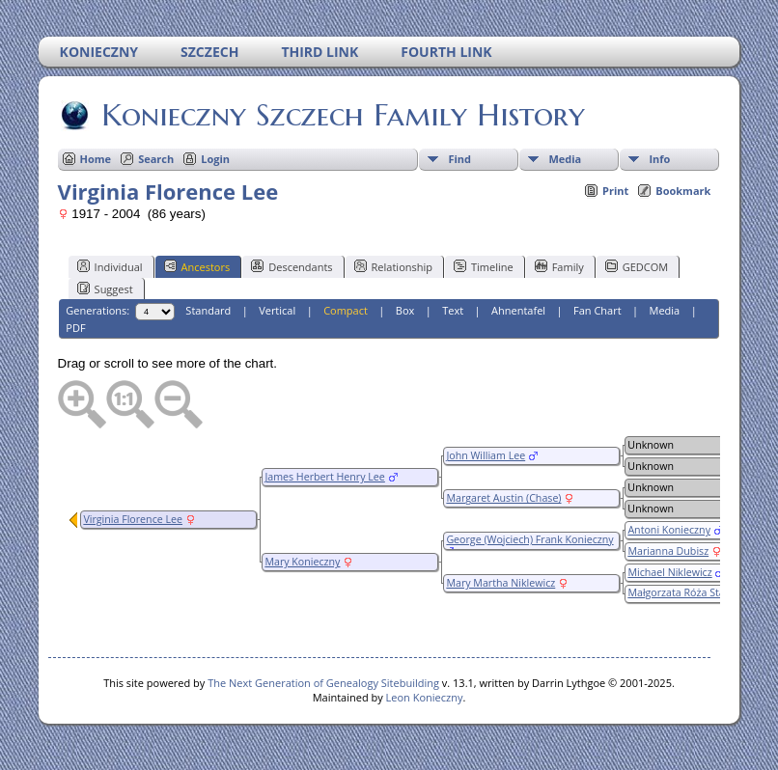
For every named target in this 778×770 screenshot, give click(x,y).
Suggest (105, 288)
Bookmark (682, 190)
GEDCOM (636, 266)
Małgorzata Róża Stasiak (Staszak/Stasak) (684, 599)
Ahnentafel (518, 310)
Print (615, 190)
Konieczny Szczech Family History (341, 115)
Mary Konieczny (302, 561)
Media (564, 158)
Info (659, 158)
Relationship (393, 266)
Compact (345, 310)
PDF (75, 327)
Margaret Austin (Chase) (503, 498)
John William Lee (485, 455)
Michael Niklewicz (669, 572)
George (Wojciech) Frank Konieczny (529, 539)
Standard (208, 310)
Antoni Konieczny (668, 529)
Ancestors (197, 266)
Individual (110, 266)
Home (96, 158)
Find (459, 158)
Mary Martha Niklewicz (500, 583)
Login (215, 158)
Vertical (277, 310)
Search (156, 158)
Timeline (484, 266)
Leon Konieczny (424, 697)
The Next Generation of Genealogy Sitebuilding (323, 682)
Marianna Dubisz (668, 551)
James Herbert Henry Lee (324, 476)
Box (405, 310)
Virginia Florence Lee (132, 519)
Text (452, 310)
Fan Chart (597, 310)
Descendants (291, 266)
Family (559, 266)
